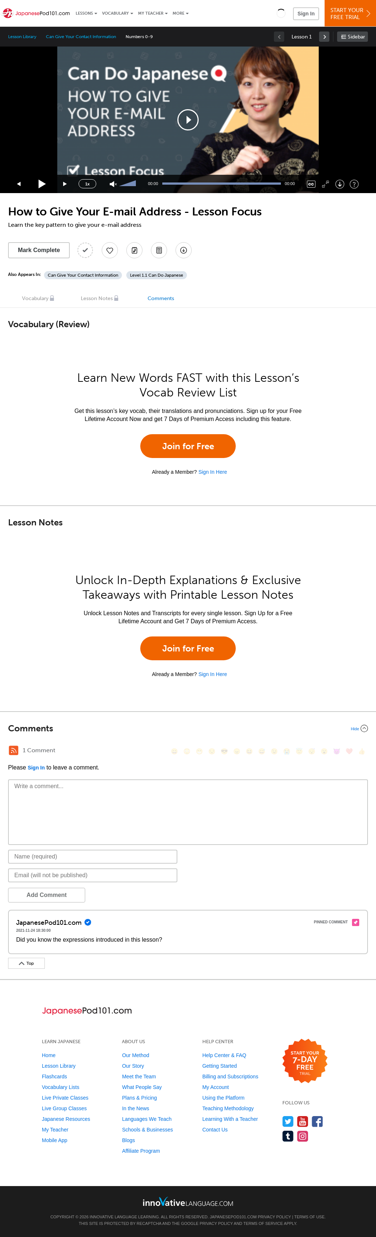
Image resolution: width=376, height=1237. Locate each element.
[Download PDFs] (159, 250)
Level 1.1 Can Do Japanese (156, 275)
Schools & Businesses (147, 1130)
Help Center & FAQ (224, 1055)
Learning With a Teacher (230, 1119)
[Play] (42, 184)
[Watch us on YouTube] (302, 1121)
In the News (135, 1108)
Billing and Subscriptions (230, 1076)
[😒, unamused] (212, 751)
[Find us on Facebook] (317, 1121)
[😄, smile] (174, 751)
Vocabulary (115, 13)
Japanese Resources (66, 1119)
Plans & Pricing (139, 1098)
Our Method (135, 1055)
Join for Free (188, 446)
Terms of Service (263, 1223)
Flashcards (54, 1076)
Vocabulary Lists (60, 1087)
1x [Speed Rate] (87, 184)
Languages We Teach (146, 1119)
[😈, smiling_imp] (336, 751)
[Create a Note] (134, 250)
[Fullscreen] (325, 184)
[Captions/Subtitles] (311, 184)
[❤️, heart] (349, 751)
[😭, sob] (287, 751)
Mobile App (54, 1140)
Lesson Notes (97, 298)
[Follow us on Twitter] (288, 1121)
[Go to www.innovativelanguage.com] (188, 1201)
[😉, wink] (274, 751)
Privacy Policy (274, 1217)
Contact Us (215, 1130)
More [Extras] (178, 13)
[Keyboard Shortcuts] (354, 184)
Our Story (133, 1066)
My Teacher (150, 13)
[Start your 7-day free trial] (305, 1061)
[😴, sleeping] (312, 751)
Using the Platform (223, 1098)
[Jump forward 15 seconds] (65, 184)
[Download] (339, 184)
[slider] (128, 184)
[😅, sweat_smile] (262, 751)
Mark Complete (39, 250)
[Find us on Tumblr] (288, 1136)
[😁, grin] (199, 751)
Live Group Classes (64, 1108)
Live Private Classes (65, 1098)
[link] (324, 37)
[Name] (92, 857)
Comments (161, 298)
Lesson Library (22, 36)
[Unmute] (113, 184)
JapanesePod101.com (233, 1217)
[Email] (92, 875)
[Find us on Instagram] (302, 1136)
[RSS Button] (13, 750)
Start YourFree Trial (351, 14)
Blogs (128, 1140)
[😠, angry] (237, 751)
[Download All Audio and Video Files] (184, 250)
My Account (215, 1087)
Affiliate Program (141, 1151)
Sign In (306, 13)
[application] (188, 120)
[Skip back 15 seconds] (19, 184)
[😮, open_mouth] (324, 751)
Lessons (84, 13)
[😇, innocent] (299, 751)
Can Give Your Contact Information (81, 36)
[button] (281, 13)
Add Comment (46, 895)
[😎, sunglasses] (224, 751)
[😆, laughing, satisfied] (249, 751)
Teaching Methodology (228, 1108)
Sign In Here (212, 472)
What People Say (142, 1087)
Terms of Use (309, 1217)
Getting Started (219, 1066)
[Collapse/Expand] (188, 728)
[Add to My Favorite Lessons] (110, 250)
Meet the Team (139, 1076)
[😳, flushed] (187, 751)
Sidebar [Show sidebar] (356, 37)
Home (48, 1055)
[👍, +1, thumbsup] (361, 751)
